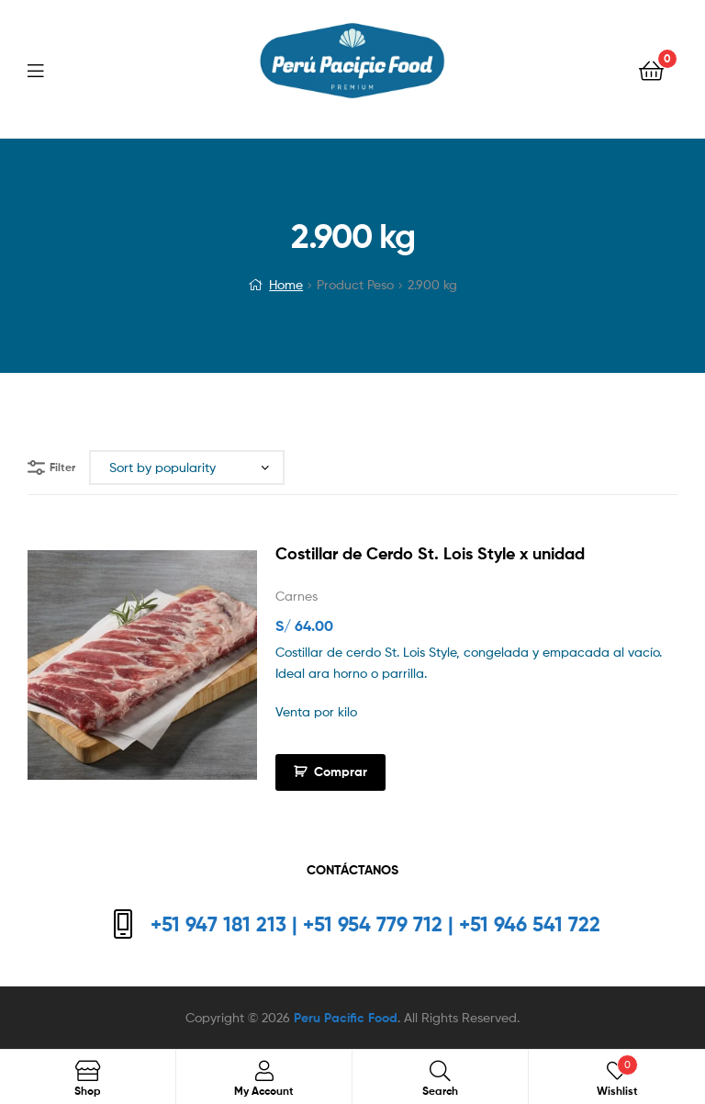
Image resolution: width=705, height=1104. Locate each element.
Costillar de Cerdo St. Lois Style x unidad (430, 553)
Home (286, 284)
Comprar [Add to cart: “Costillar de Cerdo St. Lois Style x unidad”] (340, 771)
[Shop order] (187, 468)
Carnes (296, 595)
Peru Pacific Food (345, 1017)
